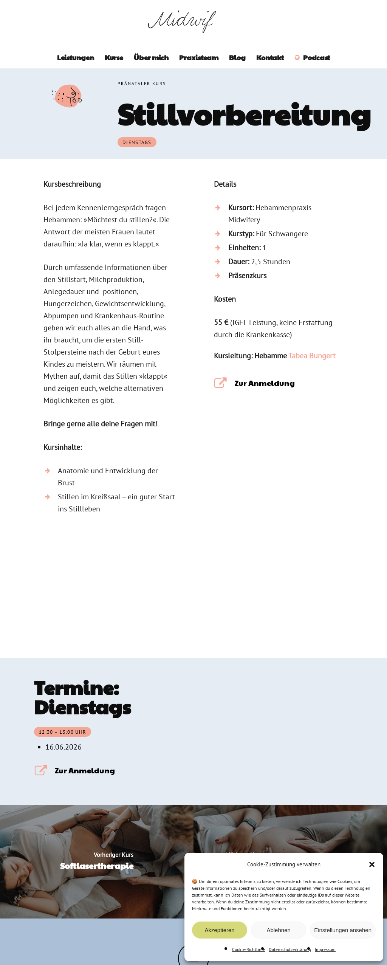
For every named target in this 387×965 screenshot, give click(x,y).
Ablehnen (278, 930)
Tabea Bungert (312, 356)
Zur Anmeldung (265, 383)
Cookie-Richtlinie (248, 949)
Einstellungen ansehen (343, 930)
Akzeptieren (219, 930)
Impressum (325, 949)
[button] (372, 864)
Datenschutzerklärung (290, 949)
